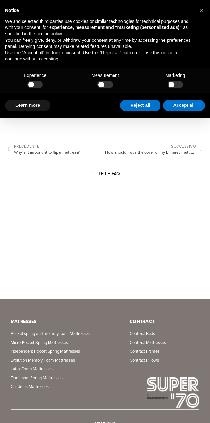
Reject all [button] (140, 105)
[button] (201, 10)
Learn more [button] (27, 105)
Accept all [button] (184, 105)
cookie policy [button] (49, 33)
